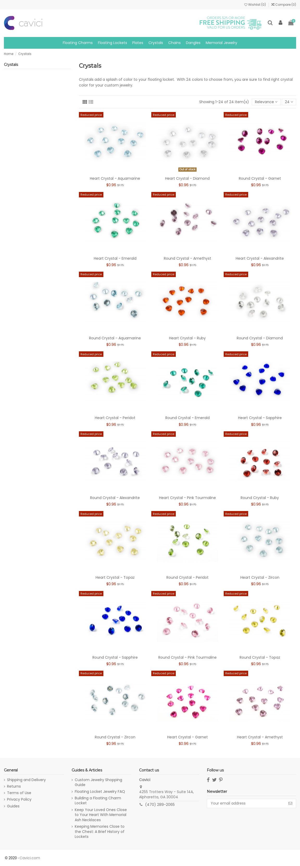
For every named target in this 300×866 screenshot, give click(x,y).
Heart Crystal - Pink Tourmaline (187, 497)
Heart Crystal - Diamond (187, 178)
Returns (14, 786)
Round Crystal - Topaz (260, 657)
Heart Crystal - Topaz (115, 577)
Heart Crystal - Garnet (187, 737)
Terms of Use (19, 792)
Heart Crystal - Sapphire (260, 417)
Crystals (11, 64)
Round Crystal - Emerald (187, 417)
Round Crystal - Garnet (260, 178)
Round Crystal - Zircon (115, 737)
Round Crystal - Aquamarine (115, 338)
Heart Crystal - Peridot (115, 417)
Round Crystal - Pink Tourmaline (187, 657)
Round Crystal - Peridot (187, 577)
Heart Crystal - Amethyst (260, 737)
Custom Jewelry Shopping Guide (98, 782)
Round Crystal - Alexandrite (115, 497)
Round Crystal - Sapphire (115, 657)
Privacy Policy (19, 799)
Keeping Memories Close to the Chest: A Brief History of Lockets (99, 831)
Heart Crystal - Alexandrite (260, 258)
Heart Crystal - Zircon (259, 577)
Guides (13, 806)
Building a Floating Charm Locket (98, 801)
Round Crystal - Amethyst (187, 258)
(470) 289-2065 (160, 804)
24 (289, 101)
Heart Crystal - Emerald (115, 258)
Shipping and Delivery (26, 779)
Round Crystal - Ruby (260, 497)
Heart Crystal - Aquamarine (115, 178)
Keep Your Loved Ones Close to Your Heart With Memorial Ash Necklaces (101, 815)
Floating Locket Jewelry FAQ (100, 791)
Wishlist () (255, 4)
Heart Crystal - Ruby (187, 338)
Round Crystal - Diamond (260, 338)
